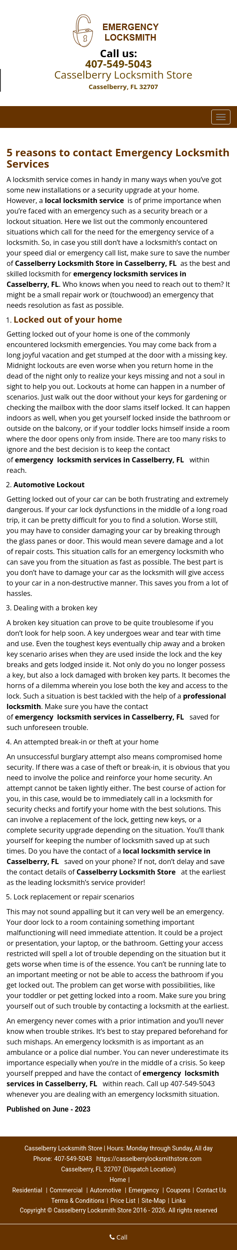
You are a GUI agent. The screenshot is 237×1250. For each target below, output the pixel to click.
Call (118, 1237)
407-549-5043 (118, 63)
